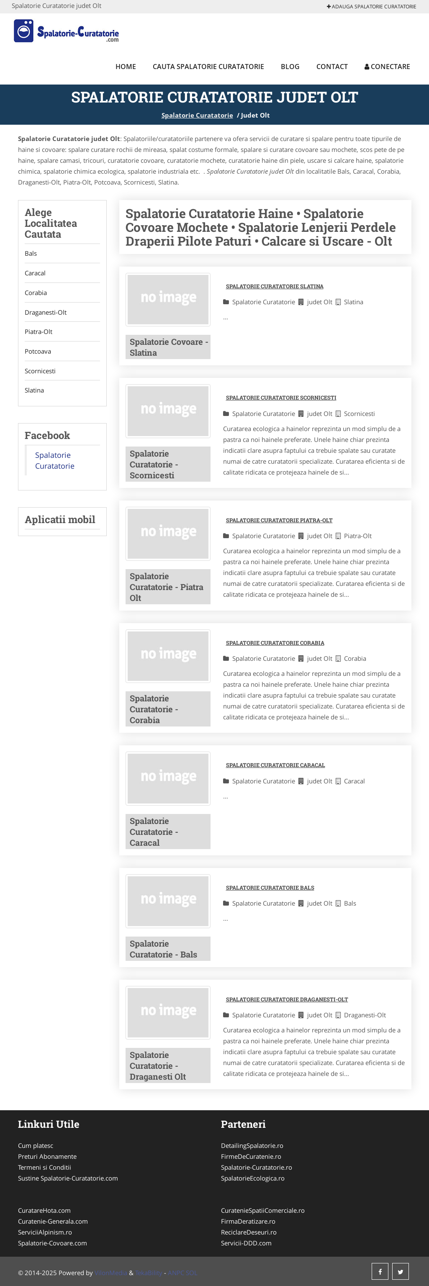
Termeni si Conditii (44, 1167)
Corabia (36, 293)
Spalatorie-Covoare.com (52, 1243)
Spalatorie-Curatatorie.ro (256, 1167)
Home (126, 66)
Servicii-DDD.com (246, 1243)
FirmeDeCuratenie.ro (251, 1156)
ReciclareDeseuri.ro (249, 1232)
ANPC (176, 1272)
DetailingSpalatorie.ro (252, 1145)
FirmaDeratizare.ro (248, 1221)
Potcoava (38, 352)
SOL (192, 1272)
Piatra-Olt (38, 332)
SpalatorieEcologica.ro (253, 1178)
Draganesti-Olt (46, 312)
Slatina (34, 391)
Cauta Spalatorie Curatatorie (208, 66)
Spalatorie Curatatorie (197, 115)
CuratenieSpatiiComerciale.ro (263, 1210)
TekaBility (148, 1272)
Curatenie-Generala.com (53, 1221)
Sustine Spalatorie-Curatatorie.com (68, 1178)
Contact (332, 66)
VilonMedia (111, 1272)
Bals (31, 253)
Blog (290, 66)
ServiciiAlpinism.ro (45, 1232)
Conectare (387, 66)
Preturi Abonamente (47, 1156)
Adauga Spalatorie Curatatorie (371, 6)
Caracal (35, 273)
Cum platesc (35, 1145)
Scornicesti (40, 371)
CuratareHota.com (44, 1210)
